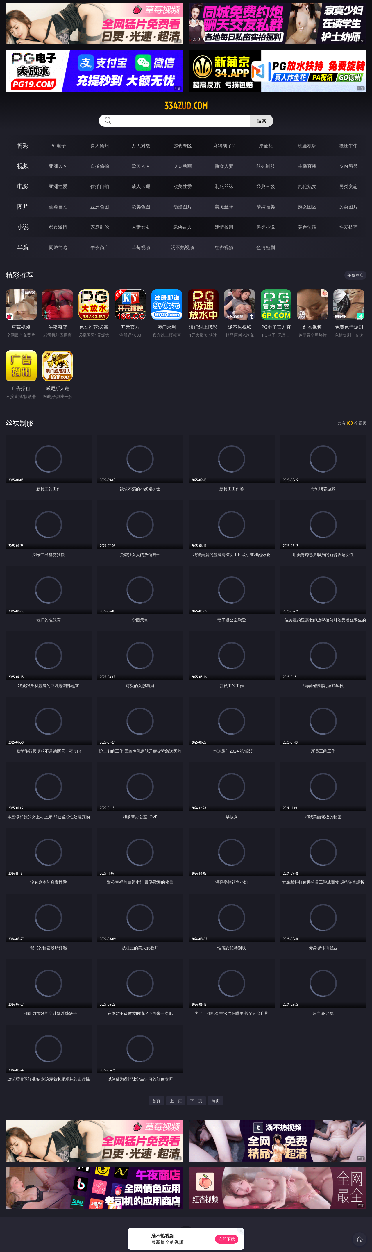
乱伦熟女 (307, 186)
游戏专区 (182, 145)
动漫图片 (182, 206)
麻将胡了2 (224, 145)
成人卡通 (141, 186)
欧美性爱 (182, 186)
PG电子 (58, 145)
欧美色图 (141, 206)
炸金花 (266, 145)
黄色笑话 (307, 227)
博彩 (23, 145)
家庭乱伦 (99, 227)
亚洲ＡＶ (58, 166)
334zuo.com (186, 106)
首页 (156, 1100)
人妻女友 (141, 227)
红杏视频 (224, 247)
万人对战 (141, 145)
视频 (23, 166)
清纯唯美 (265, 206)
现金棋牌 (307, 145)
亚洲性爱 (58, 186)
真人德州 (99, 145)
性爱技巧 (348, 227)
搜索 (261, 120)
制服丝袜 (224, 186)
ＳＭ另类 (348, 166)
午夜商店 (99, 247)
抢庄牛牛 (348, 145)
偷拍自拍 (99, 186)
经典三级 (265, 186)
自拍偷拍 (99, 166)
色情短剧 (265, 247)
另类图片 (348, 206)
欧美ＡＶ (141, 166)
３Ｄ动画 (182, 166)
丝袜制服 (265, 166)
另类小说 (265, 227)
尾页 (216, 1100)
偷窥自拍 (58, 206)
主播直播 (307, 166)
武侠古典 (182, 227)
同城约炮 (58, 247)
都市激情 (58, 227)
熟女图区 (307, 206)
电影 (23, 186)
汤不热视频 (182, 247)
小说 (23, 227)
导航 (23, 247)
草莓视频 (141, 247)
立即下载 (227, 1239)
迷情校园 (224, 227)
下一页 (196, 1100)
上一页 (176, 1100)
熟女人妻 (224, 166)
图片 (23, 206)
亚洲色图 (99, 206)
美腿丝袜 (224, 206)
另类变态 (348, 186)
